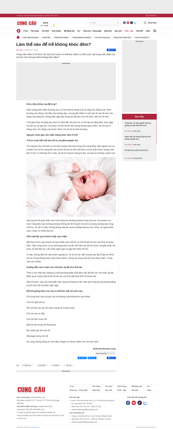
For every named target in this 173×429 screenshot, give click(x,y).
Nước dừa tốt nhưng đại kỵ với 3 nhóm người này (138, 138)
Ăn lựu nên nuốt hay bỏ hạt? (136, 150)
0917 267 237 (55, 15)
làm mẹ (68, 365)
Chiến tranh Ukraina (61, 37)
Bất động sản (69, 31)
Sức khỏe (19, 50)
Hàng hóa (108, 31)
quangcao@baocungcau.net (36, 15)
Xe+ (78, 31)
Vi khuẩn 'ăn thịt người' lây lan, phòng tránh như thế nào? (138, 124)
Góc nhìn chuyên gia (102, 37)
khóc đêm (42, 365)
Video (148, 31)
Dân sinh (118, 31)
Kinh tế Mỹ (46, 37)
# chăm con (27, 365)
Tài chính (45, 31)
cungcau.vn (35, 427)
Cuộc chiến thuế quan (30, 37)
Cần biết (139, 31)
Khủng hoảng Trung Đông (82, 37)
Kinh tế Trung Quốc (142, 37)
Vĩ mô (25, 31)
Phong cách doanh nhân (122, 37)
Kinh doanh (56, 31)
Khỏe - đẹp (129, 31)
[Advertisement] (66, 81)
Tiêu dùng (35, 31)
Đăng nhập (150, 22)
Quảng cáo (20, 15)
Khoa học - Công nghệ (92, 31)
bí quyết (55, 365)
